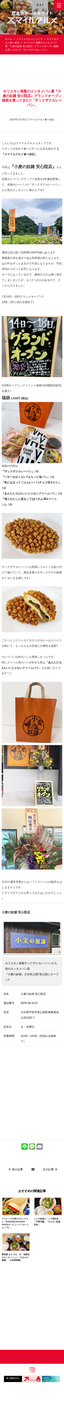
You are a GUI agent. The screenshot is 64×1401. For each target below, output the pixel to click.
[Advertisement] (32, 71)
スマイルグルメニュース (29, 39)
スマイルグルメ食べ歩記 (41, 119)
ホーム (8, 39)
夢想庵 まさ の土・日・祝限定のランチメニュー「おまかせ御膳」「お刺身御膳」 (16, 1257)
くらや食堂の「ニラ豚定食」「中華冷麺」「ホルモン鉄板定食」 (47, 1222)
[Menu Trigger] (59, 5)
